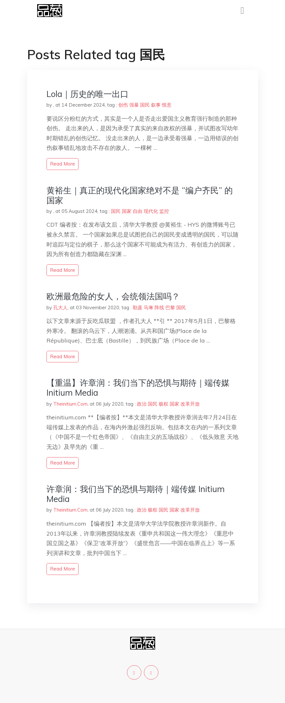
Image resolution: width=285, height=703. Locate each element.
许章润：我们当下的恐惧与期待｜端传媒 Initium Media (135, 494)
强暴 (134, 105)
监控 (164, 211)
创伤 (123, 105)
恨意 (167, 105)
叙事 (156, 105)
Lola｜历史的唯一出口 (87, 94)
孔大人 (60, 307)
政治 (142, 404)
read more (62, 164)
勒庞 (137, 307)
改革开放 (190, 404)
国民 (145, 105)
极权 (163, 404)
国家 (126, 211)
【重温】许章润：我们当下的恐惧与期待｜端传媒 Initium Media (138, 387)
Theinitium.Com (70, 404)
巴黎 (170, 307)
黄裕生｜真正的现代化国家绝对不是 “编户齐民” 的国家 (139, 195)
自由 (137, 211)
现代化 (151, 211)
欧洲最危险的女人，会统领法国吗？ (113, 296)
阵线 (159, 307)
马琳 (148, 307)
